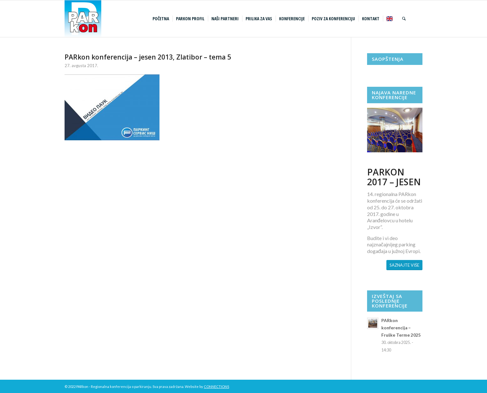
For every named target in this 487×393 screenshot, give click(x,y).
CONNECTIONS (216, 386)
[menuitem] (161, 18)
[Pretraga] (404, 18)
